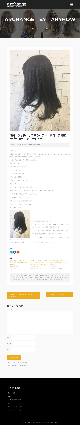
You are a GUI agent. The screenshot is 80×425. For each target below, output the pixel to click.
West (48, 422)
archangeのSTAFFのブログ (25, 275)
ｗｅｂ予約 (34, 28)
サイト (9, 349)
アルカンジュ (19, 277)
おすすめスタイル (45, 275)
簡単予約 (52, 280)
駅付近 (63, 280)
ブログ (47, 28)
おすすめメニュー (56, 275)
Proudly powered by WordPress (31, 422)
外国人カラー (38, 277)
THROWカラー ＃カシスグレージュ (61, 294)
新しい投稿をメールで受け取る (17, 366)
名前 (8, 337)
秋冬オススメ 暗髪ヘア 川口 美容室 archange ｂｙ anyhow (19, 262)
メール (9, 343)
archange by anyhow (34, 144)
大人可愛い (46, 277)
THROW (36, 275)
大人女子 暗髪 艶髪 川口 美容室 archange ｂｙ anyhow (59, 262)
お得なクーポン (29, 277)
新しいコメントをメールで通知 (17, 362)
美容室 (58, 280)
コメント (9, 309)
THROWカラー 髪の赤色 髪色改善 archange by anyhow (23, 295)
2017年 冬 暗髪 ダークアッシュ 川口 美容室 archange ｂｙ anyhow (39, 262)
